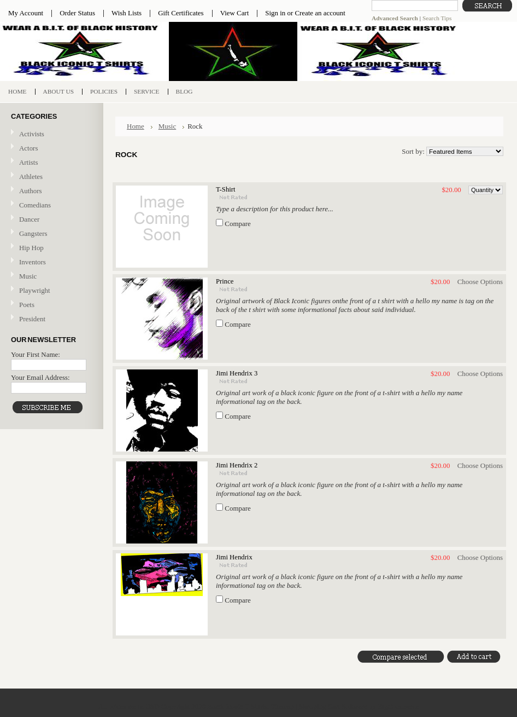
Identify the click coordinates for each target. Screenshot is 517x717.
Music (50, 276)
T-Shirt (226, 189)
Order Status (77, 13)
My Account (25, 13)
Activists (31, 134)
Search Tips (436, 18)
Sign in (275, 13)
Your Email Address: (40, 377)
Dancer (29, 219)
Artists (28, 162)
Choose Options (480, 281)
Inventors (32, 262)
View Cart (234, 13)
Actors (28, 148)
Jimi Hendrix (234, 557)
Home (135, 126)
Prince (225, 281)
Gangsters (33, 233)
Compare (238, 223)
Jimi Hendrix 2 (236, 465)
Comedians (35, 205)
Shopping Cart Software (333, 706)
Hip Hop (31, 248)
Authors (30, 191)
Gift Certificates (181, 13)
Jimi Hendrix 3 (236, 373)
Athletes (31, 176)
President (32, 319)
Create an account (320, 13)
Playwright (34, 290)
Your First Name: (35, 354)
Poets (26, 304)
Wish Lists (126, 13)
